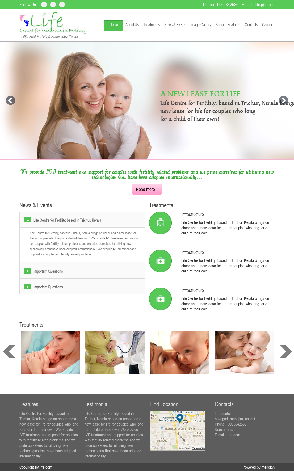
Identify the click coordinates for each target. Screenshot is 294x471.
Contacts (251, 24)
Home (114, 24)
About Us (132, 24)
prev (9, 351)
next (286, 351)
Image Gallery (201, 24)
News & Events (175, 24)
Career (267, 24)
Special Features (228, 24)
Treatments (151, 24)
